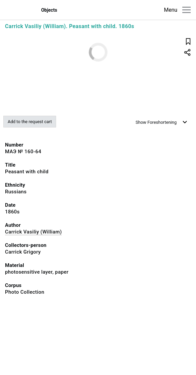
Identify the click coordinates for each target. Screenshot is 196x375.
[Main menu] (186, 9)
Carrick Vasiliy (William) (33, 232)
